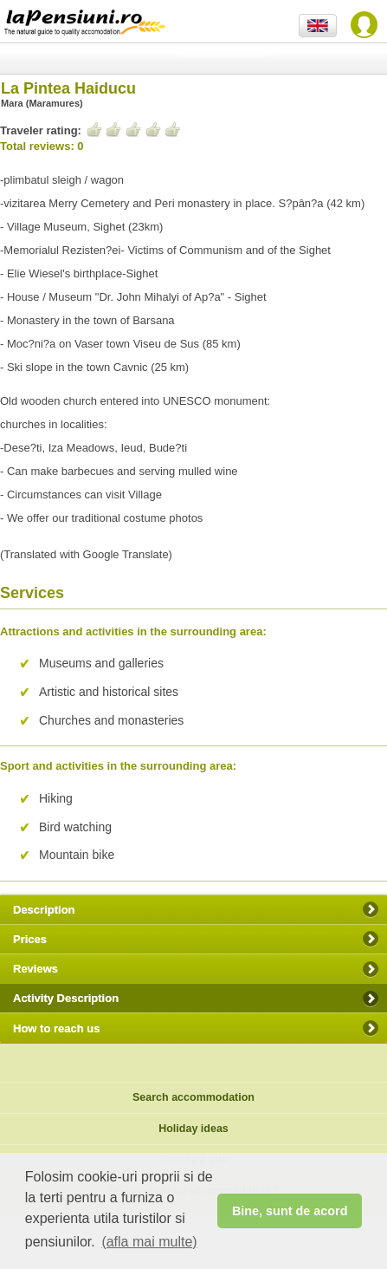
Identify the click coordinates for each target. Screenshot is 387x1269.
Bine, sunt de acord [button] (290, 1211)
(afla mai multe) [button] (149, 1241)
